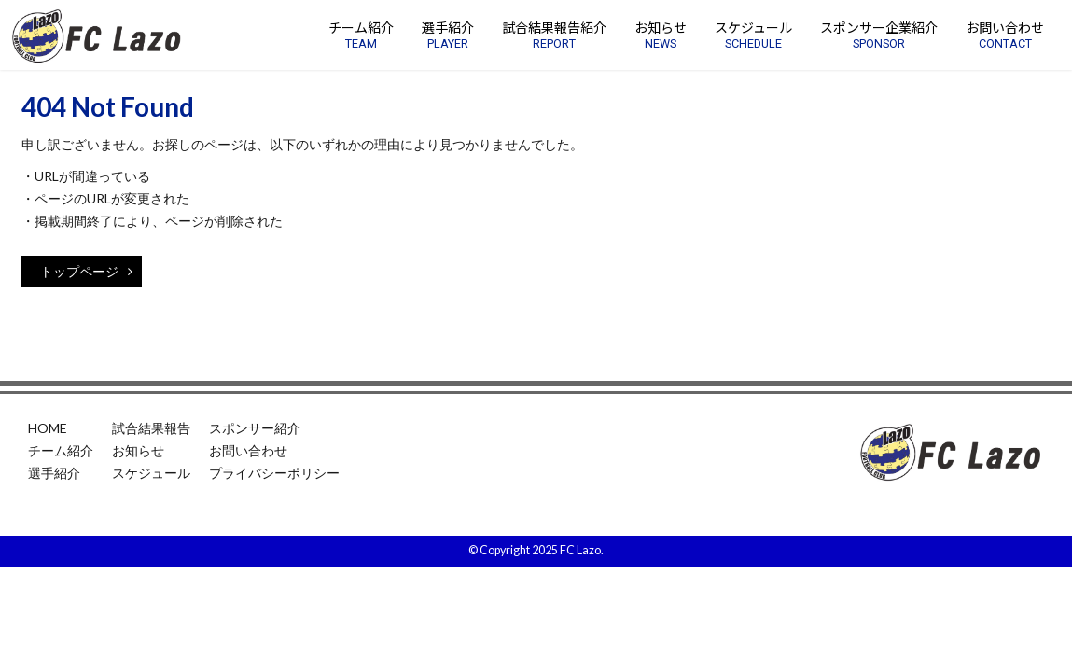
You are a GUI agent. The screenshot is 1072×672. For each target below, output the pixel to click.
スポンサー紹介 (254, 428)
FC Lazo (580, 550)
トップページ (86, 271)
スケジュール (151, 473)
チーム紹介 (60, 450)
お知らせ (138, 450)
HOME (47, 428)
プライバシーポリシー (274, 473)
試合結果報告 (151, 428)
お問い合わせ (248, 450)
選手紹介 (54, 473)
